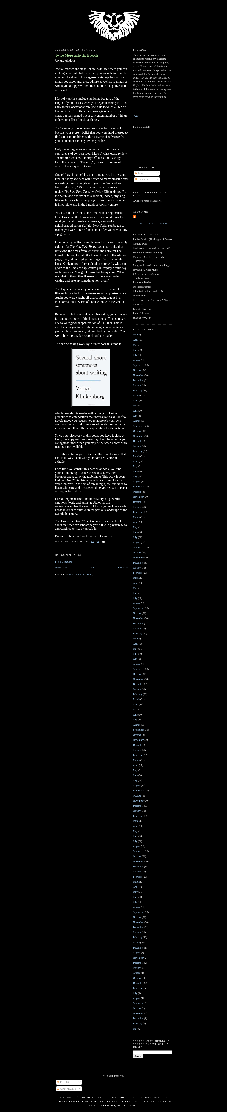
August (136, 360)
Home (92, 567)
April (135, 339)
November (138, 375)
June (135, 349)
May (135, 344)
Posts (139, 172)
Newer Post (61, 567)
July (135, 355)
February (137, 390)
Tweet (136, 115)
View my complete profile (151, 223)
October (137, 370)
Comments (142, 179)
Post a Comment (63, 561)
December (138, 380)
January (137, 385)
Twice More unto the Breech (76, 55)
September (138, 365)
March (136, 334)
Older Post (122, 567)
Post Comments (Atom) (81, 574)
